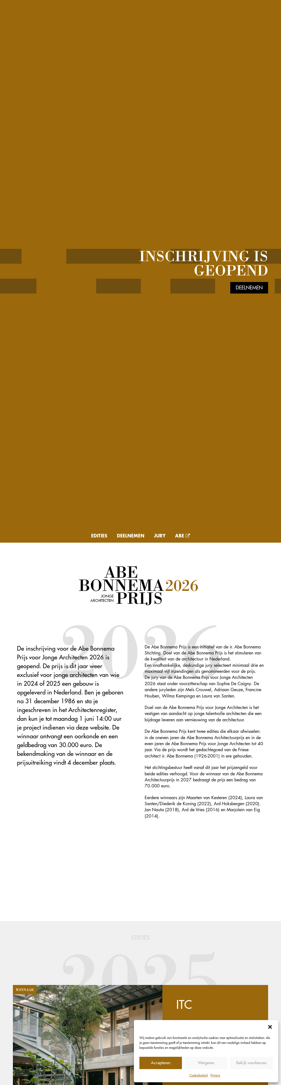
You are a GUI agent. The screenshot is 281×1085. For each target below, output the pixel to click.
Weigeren (206, 1062)
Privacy (215, 1075)
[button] (270, 1027)
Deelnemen (249, 287)
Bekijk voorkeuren (251, 1062)
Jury (159, 535)
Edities (99, 535)
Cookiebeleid (198, 1075)
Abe (182, 535)
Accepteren (160, 1062)
